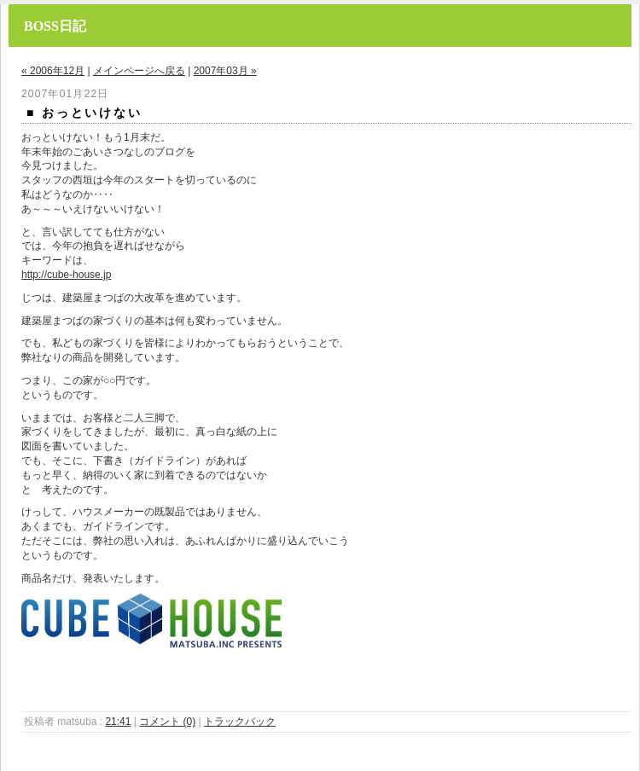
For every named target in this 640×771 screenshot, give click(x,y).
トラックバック (240, 722)
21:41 (118, 722)
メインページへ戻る (139, 71)
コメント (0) (167, 722)
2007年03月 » (225, 71)
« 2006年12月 (52, 71)
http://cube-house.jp (66, 275)
